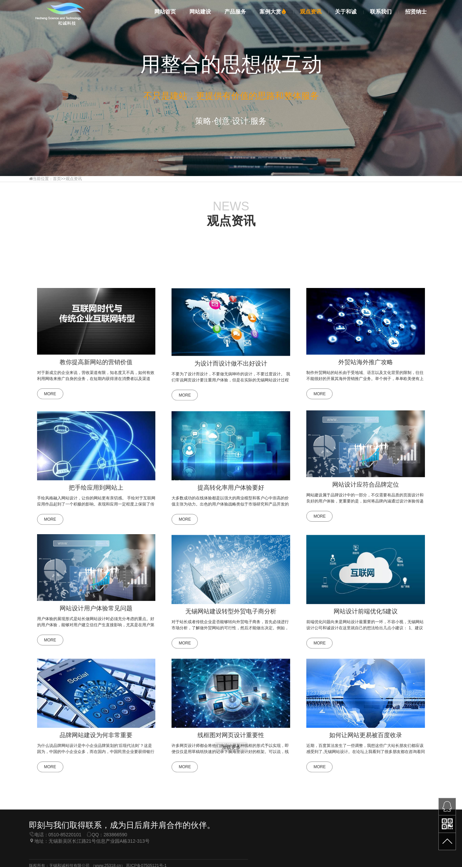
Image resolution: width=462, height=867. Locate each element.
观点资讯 (310, 12)
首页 (57, 178)
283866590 (115, 856)
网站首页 (165, 12)
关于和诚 (346, 12)
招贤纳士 (416, 12)
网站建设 (200, 12)
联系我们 (381, 12)
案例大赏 (272, 12)
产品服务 (235, 12)
